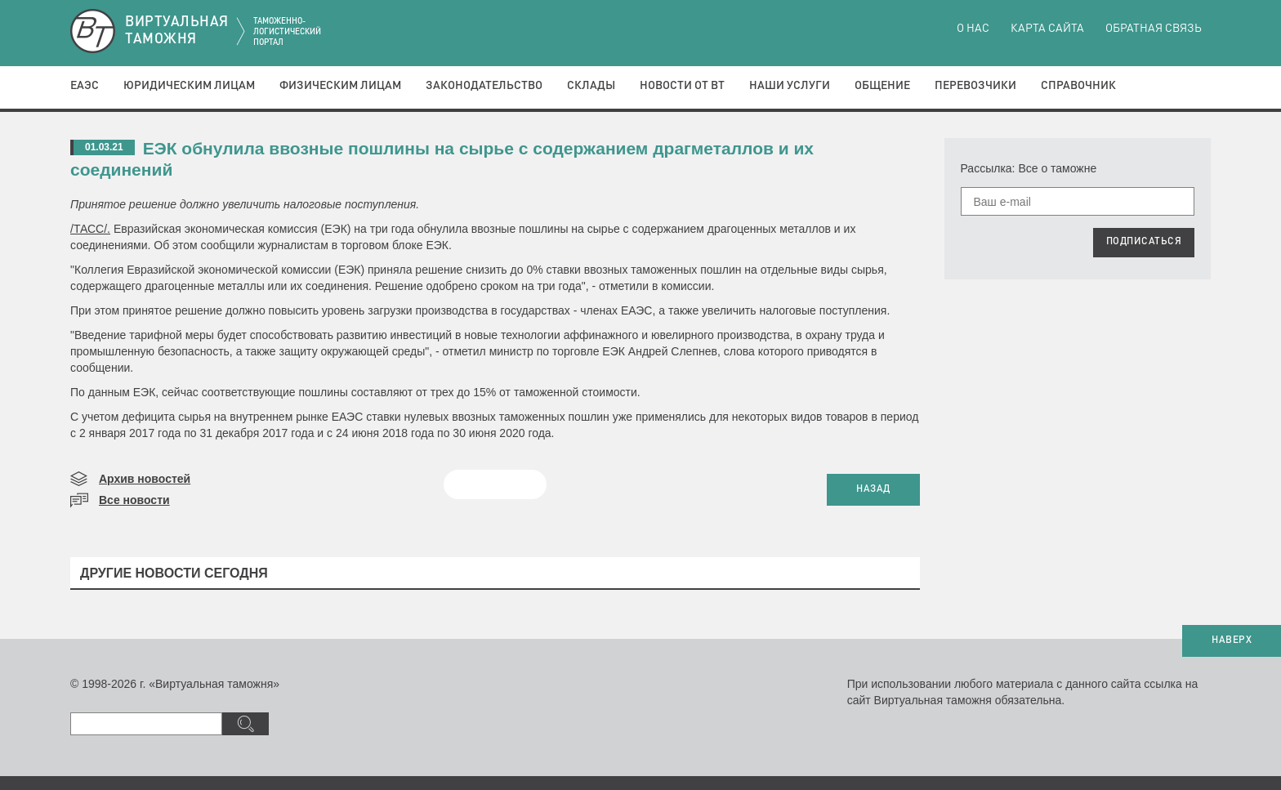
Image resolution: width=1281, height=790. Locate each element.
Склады (591, 85)
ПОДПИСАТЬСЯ (1144, 242)
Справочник (1078, 85)
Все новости (134, 500)
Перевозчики (975, 85)
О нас (973, 28)
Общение (882, 85)
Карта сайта (1047, 28)
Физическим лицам (340, 85)
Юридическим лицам (189, 85)
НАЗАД (873, 489)
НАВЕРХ (1232, 640)
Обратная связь (1153, 28)
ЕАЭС (84, 85)
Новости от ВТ (682, 85)
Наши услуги (789, 85)
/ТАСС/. (90, 228)
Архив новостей (144, 478)
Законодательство (484, 85)
